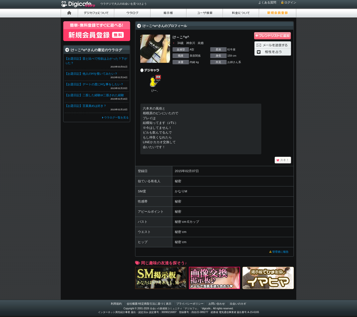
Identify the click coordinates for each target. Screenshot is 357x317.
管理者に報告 (280, 251)
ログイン (290, 2)
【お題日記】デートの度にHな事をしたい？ (94, 84)
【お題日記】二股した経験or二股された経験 (94, 95)
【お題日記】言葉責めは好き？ (85, 106)
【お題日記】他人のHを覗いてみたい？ (91, 73)
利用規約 (116, 303)
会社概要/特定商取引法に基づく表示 (149, 303)
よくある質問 (267, 2)
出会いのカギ (238, 303)
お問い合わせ (216, 303)
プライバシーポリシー (190, 303)
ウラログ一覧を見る (116, 117)
